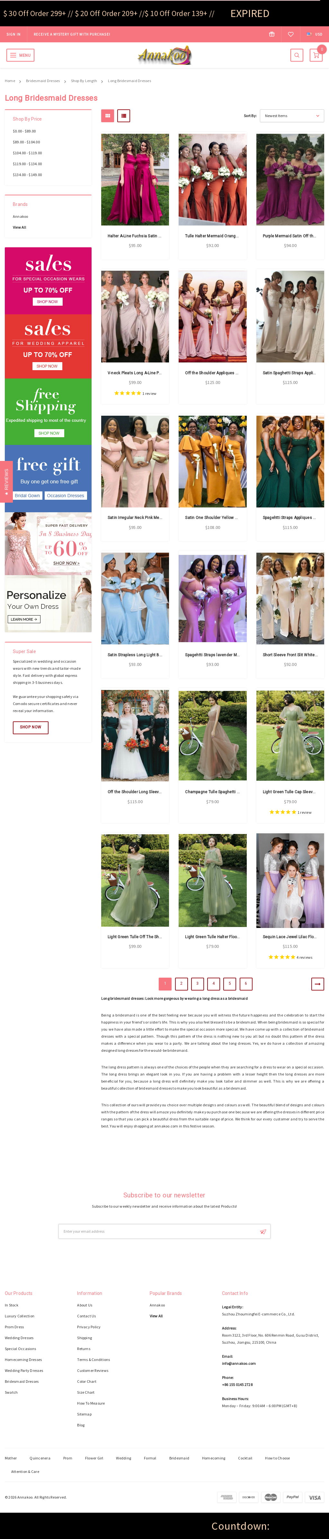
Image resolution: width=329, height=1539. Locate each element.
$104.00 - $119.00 (27, 152)
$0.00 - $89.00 (24, 131)
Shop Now (30, 727)
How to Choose (277, 1458)
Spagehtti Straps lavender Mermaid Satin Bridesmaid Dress (239, 655)
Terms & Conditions (93, 1359)
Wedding (123, 1458)
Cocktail (245, 1458)
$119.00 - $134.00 (27, 163)
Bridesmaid (179, 1458)
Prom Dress (14, 1326)
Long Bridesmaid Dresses (129, 80)
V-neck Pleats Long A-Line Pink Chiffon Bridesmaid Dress (160, 373)
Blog (80, 1425)
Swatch (11, 1392)
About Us (84, 1305)
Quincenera (40, 1458)
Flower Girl (94, 1458)
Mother (11, 1458)
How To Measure (91, 1403)
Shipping (84, 1337)
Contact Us (86, 1316)
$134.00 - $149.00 (27, 174)
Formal (150, 1458)
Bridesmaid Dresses (43, 80)
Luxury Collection (19, 1316)
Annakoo (20, 216)
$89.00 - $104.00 (26, 142)
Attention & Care (25, 1471)
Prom (67, 1458)
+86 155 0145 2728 (237, 1384)
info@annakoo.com (239, 1363)
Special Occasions (20, 1348)
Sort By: (250, 115)
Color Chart (86, 1381)
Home (10, 80)
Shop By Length (84, 80)
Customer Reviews (92, 1370)
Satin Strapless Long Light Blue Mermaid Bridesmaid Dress (162, 655)
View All (19, 227)
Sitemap (84, 1414)
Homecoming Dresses (23, 1359)
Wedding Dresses (19, 1337)
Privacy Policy (89, 1326)
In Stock (11, 1305)
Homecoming (213, 1458)
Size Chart (85, 1392)
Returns (83, 1348)
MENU (25, 55)
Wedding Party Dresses (24, 1370)
